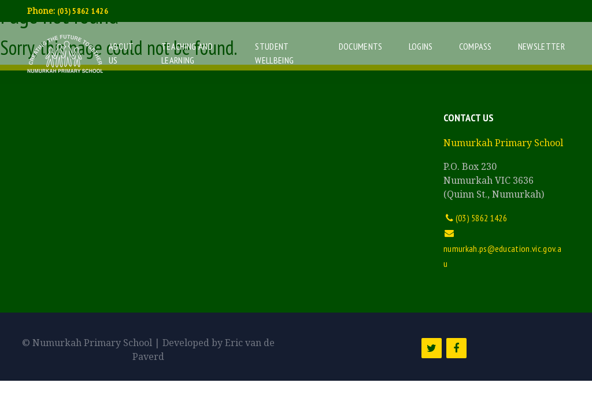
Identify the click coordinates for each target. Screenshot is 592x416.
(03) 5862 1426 (82, 11)
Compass (475, 46)
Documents (361, 46)
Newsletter (541, 46)
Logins (421, 46)
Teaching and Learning (187, 53)
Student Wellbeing (274, 53)
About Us (121, 53)
